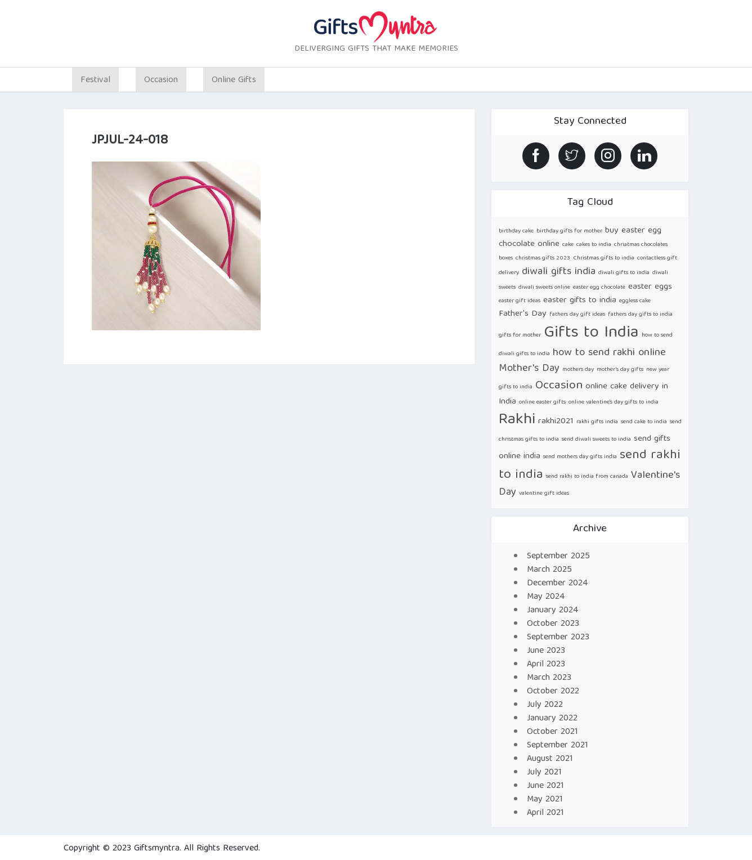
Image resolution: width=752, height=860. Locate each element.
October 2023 (553, 624)
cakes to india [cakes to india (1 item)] (593, 245)
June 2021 (545, 786)
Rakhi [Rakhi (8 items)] (517, 420)
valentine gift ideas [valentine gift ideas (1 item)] (544, 494)
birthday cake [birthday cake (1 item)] (516, 231)
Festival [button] (95, 80)
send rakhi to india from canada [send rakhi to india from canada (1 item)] (587, 477)
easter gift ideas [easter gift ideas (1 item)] (519, 301)
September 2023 (558, 638)
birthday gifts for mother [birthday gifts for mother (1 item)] (569, 231)
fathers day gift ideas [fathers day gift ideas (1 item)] (577, 315)
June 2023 (546, 651)
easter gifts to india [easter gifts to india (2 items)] (579, 300)
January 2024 (552, 611)
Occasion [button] (161, 80)
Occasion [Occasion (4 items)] (559, 385)
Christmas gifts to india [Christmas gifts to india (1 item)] (603, 258)
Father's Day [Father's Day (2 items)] (523, 313)
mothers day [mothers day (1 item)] (578, 370)
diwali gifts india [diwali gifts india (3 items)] (559, 272)
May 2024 (546, 597)
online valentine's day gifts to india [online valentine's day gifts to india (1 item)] (614, 402)
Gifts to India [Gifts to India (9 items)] (591, 333)
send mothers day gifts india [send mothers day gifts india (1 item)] (580, 457)
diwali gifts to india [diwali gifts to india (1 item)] (624, 273)
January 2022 (552, 719)
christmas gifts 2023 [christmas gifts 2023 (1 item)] (543, 258)
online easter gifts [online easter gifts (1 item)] (542, 402)
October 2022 (553, 692)
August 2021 (550, 759)
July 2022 (545, 705)
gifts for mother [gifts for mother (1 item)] (520, 335)
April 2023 (546, 665)
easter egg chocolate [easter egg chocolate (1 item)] (599, 288)
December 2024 (557, 584)
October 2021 (552, 732)
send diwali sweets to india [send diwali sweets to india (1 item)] (596, 440)
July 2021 (544, 773)
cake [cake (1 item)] (568, 245)
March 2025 (549, 570)
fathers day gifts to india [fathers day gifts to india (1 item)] (640, 315)
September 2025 (558, 557)
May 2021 (545, 800)
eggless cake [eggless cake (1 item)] (635, 301)
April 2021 (545, 813)
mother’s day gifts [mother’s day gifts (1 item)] (620, 370)
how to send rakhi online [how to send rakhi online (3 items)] (609, 353)
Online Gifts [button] (234, 80)
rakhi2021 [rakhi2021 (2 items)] (556, 421)
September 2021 (557, 746)
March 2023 (549, 678)
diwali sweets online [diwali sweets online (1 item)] (544, 288)
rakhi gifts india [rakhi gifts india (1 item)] (597, 422)
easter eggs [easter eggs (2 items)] (650, 286)
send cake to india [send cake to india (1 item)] (644, 422)
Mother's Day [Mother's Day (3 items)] (529, 369)
